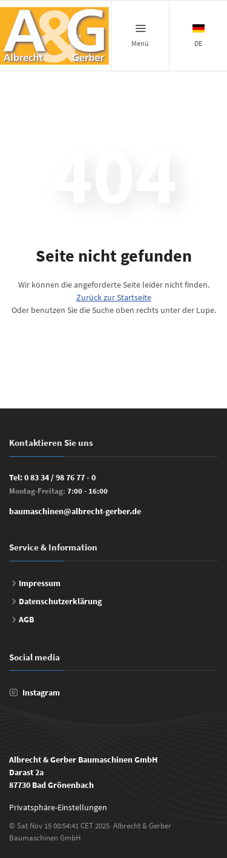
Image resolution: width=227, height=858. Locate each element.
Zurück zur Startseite (113, 297)
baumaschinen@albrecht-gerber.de (75, 511)
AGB (26, 619)
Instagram (41, 692)
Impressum (40, 583)
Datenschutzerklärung (60, 601)
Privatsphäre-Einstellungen (58, 807)
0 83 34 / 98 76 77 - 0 (60, 477)
